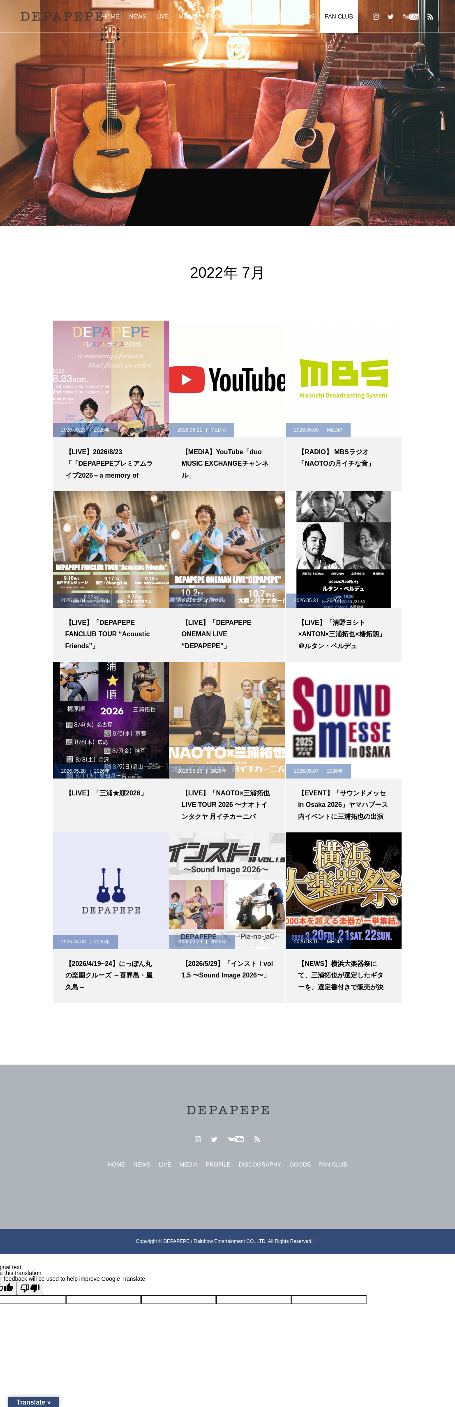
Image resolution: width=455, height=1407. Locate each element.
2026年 (102, 430)
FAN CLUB (339, 16)
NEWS (137, 16)
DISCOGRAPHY (262, 16)
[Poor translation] (30, 1288)
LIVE (162, 16)
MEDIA (188, 16)
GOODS (304, 16)
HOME (110, 16)
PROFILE (219, 16)
